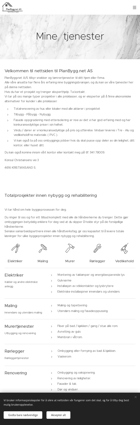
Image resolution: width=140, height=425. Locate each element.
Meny (134, 7)
